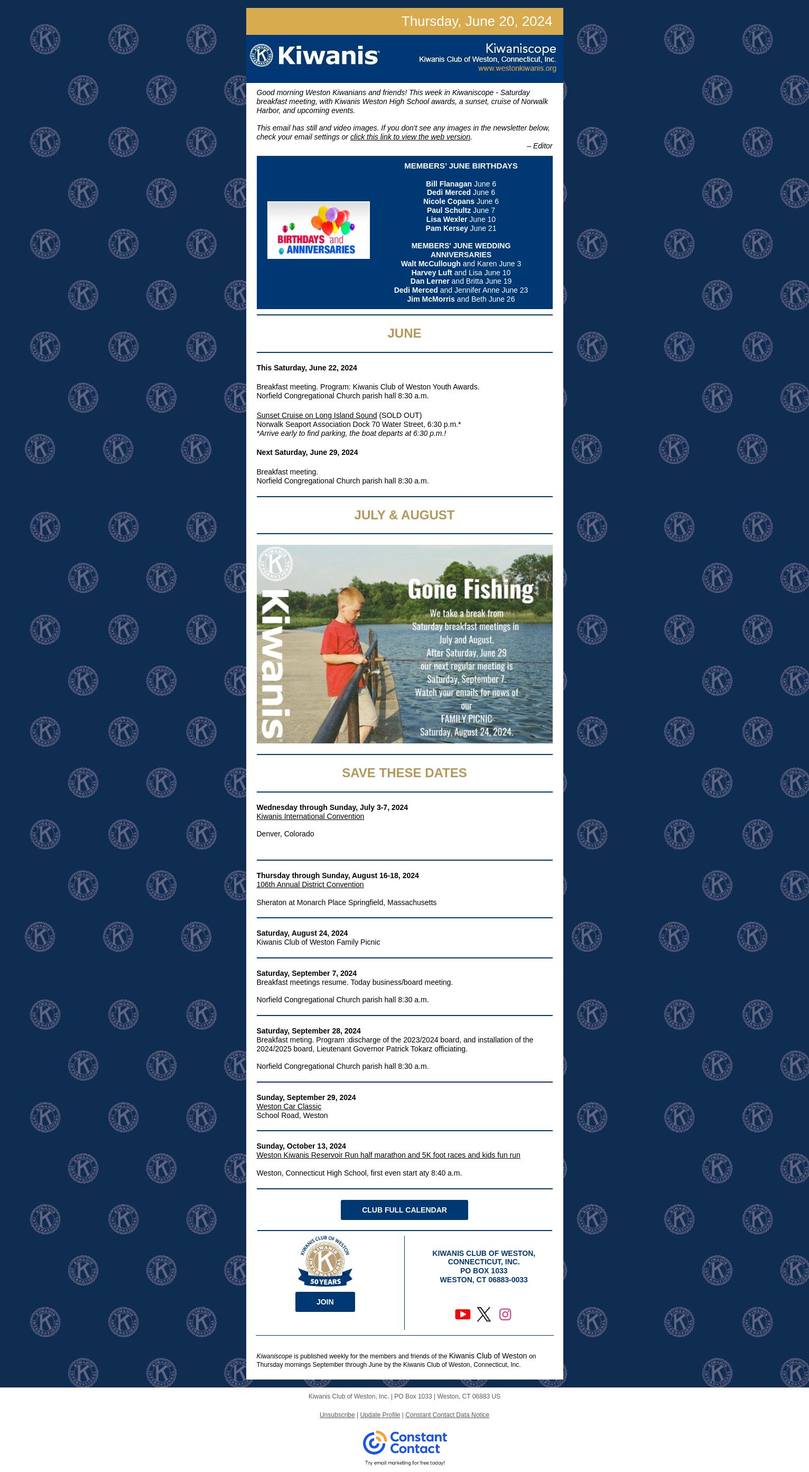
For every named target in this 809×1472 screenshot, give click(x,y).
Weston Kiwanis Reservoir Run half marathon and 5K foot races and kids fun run (388, 1155)
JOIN (325, 1302)
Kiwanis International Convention (311, 816)
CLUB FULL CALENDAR (404, 1210)
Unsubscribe (337, 1415)
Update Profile (380, 1415)
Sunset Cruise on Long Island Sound (317, 415)
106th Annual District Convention (310, 884)
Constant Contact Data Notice (447, 1415)
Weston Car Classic (289, 1106)
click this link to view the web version (410, 137)
